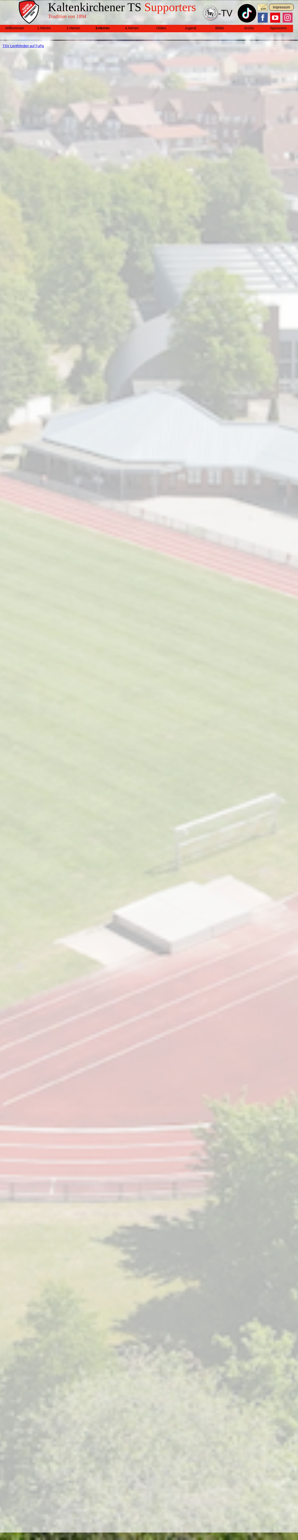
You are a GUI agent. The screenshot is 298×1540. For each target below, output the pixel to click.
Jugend (190, 28)
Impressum (281, 7)
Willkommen (14, 28)
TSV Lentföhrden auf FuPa (23, 46)
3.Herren (103, 28)
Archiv (249, 28)
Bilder (219, 28)
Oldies (161, 28)
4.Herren (132, 28)
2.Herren (73, 28)
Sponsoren (278, 28)
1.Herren (44, 28)
